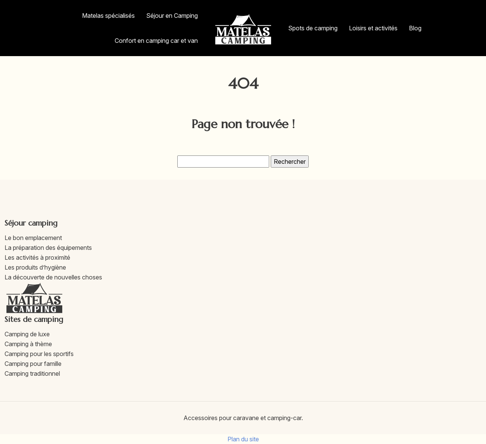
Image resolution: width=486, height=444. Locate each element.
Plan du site (243, 439)
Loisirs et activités (373, 28)
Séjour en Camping (172, 15)
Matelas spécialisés (108, 15)
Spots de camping (313, 28)
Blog (415, 28)
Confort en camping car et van (156, 40)
